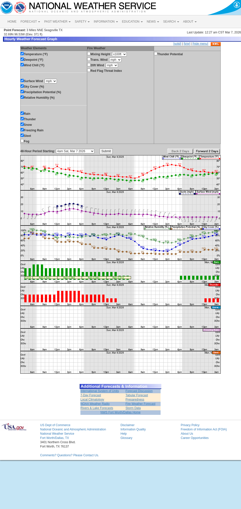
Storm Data (133, 408)
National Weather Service (57, 433)
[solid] (177, 43)
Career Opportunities (194, 438)
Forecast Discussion (139, 391)
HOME (12, 21)
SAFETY (82, 21)
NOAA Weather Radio (95, 404)
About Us (187, 433)
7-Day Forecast (90, 395)
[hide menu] (200, 43)
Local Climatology (92, 399)
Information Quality (133, 429)
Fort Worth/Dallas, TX (54, 438)
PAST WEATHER (57, 21)
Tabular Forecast (137, 395)
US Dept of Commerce (55, 425)
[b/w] (187, 43)
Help (123, 433)
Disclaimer (127, 425)
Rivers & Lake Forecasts (96, 408)
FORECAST (30, 21)
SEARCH (171, 21)
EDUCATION (132, 21)
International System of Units (99, 391)
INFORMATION (106, 21)
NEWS (153, 21)
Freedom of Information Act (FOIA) (204, 429)
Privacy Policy (190, 425)
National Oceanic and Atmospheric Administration (73, 429)
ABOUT (190, 21)
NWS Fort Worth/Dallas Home (120, 412)
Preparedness (135, 399)
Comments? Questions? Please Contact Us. (69, 455)
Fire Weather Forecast (140, 404)
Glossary (126, 438)
